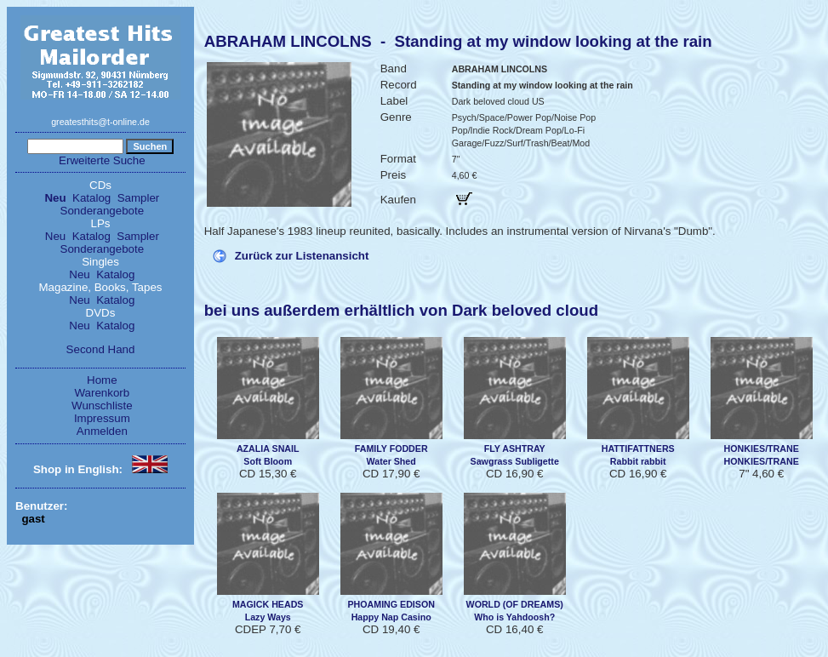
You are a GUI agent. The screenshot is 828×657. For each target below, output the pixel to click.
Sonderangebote (102, 210)
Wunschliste (102, 405)
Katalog (91, 197)
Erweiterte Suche (102, 160)
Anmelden (102, 431)
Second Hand (100, 349)
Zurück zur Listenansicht (302, 255)
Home (102, 380)
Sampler (138, 197)
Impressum (102, 418)
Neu (55, 197)
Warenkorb (102, 392)
